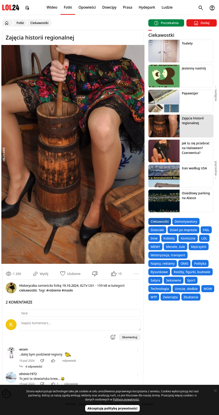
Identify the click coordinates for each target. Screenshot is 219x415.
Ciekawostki (160, 221)
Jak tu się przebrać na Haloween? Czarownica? (195, 148)
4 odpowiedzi (30, 366)
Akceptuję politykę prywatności (112, 408)
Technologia (160, 289)
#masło (67, 290)
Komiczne (188, 238)
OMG (184, 263)
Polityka (200, 263)
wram (23, 349)
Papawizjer (190, 93)
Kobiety (169, 238)
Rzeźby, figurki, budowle (192, 272)
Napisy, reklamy (163, 263)
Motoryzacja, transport (168, 255)
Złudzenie (191, 297)
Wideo (52, 7)
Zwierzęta (170, 297)
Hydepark (147, 7)
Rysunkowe (159, 272)
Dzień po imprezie (183, 230)
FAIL (206, 230)
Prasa (127, 7)
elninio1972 (28, 374)
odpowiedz (69, 361)
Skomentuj (129, 337)
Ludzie (166, 7)
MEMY (155, 247)
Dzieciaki (157, 230)
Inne (154, 238)
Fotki (68, 7)
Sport (191, 280)
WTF (154, 297)
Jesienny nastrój (194, 68)
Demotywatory (186, 221)
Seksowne (173, 280)
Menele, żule (175, 247)
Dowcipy (109, 7)
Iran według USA (194, 168)
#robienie (53, 290)
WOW (208, 289)
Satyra (155, 280)
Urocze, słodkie (186, 289)
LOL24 (10, 7)
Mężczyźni (198, 247)
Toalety (187, 43)
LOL (204, 238)
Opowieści (87, 7)
